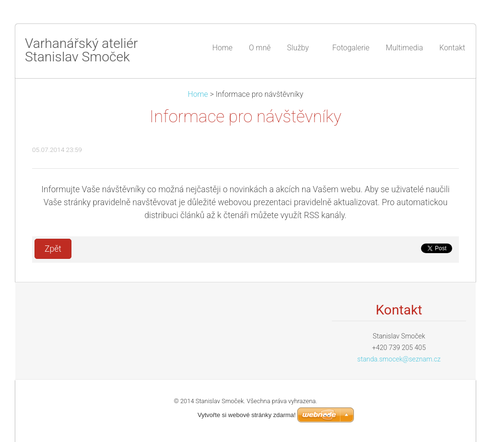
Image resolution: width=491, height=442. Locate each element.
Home (198, 94)
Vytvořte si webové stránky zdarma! (247, 415)
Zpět (53, 249)
